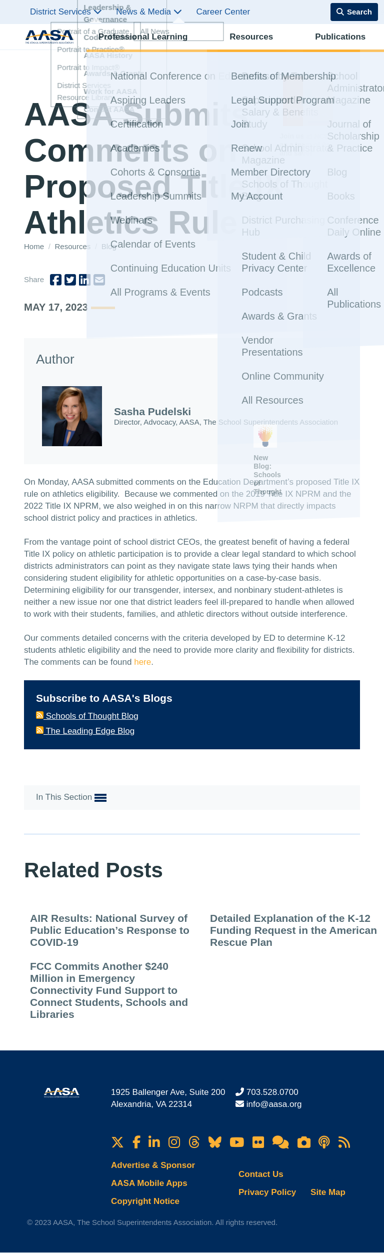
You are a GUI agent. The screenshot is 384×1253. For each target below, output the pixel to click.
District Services (66, 12)
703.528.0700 (272, 1092)
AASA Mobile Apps (149, 1183)
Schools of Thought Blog (87, 716)
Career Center (223, 12)
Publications (244, 48)
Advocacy (290, 48)
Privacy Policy (267, 1192)
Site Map (328, 1192)
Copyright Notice (145, 1201)
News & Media (149, 12)
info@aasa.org (274, 1104)
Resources (197, 48)
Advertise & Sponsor (153, 1165)
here (142, 662)
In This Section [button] (71, 798)
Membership (335, 48)
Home (35, 246)
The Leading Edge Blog (85, 731)
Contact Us (261, 1174)
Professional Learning (131, 48)
